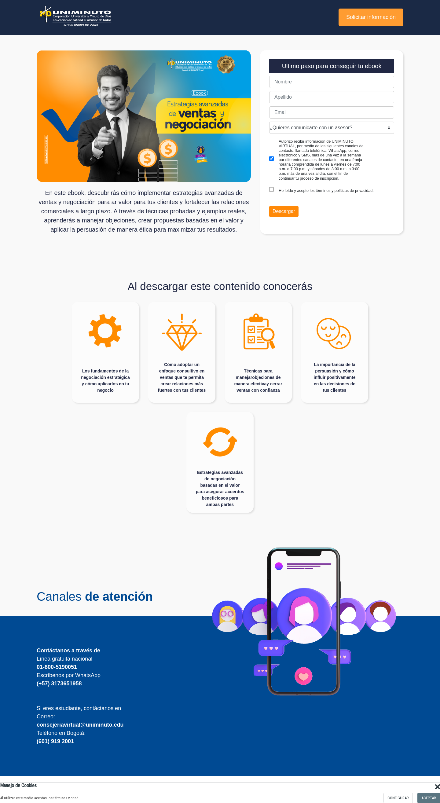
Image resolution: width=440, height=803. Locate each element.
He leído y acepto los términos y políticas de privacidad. (326, 191)
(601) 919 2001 (55, 741)
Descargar (284, 211)
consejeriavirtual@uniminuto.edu (80, 725)
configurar (398, 798)
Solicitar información (371, 17)
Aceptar (428, 798)
